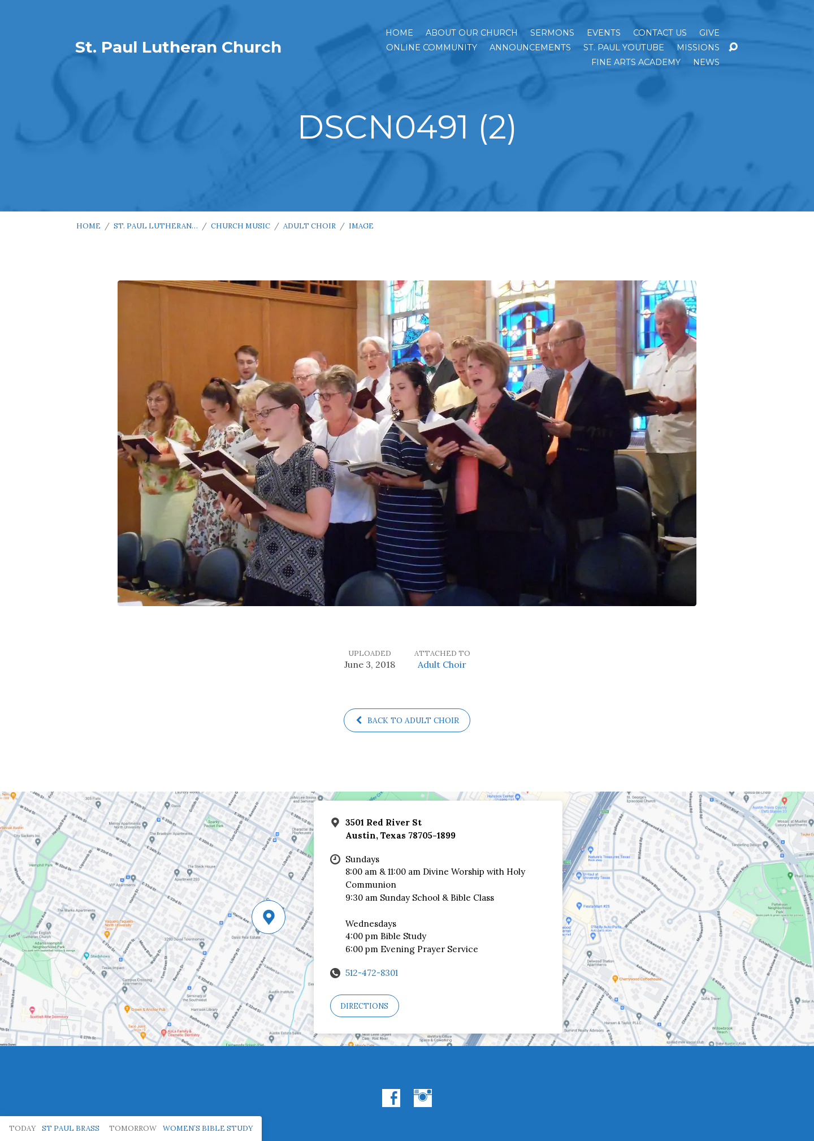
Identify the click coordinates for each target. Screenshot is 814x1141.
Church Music (240, 226)
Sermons (552, 33)
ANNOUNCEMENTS (530, 47)
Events (604, 33)
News (706, 62)
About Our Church (472, 33)
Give (709, 33)
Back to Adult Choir (407, 720)
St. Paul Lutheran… (156, 226)
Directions (364, 1006)
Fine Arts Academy (636, 62)
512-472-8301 (371, 972)
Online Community (431, 47)
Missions (698, 47)
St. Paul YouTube (623, 47)
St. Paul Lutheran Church (178, 47)
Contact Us (660, 33)
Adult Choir (309, 226)
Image (361, 226)
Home (399, 33)
